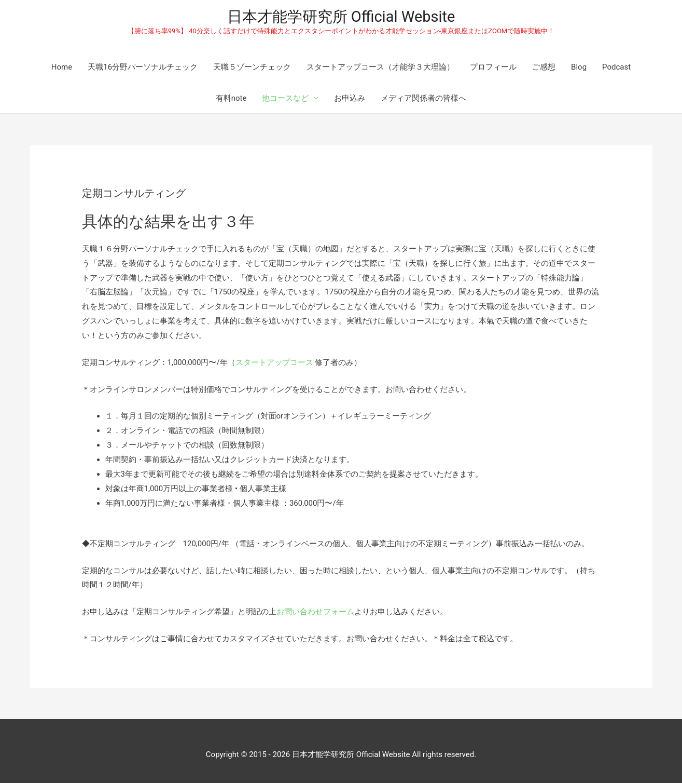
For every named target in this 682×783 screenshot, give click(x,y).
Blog (579, 67)
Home (61, 67)
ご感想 (543, 67)
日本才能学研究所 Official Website (341, 16)
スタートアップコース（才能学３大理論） (380, 67)
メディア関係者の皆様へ (423, 98)
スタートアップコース (274, 362)
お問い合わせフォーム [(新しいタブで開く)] (315, 611)
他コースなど (285, 98)
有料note (231, 98)
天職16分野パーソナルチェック (143, 67)
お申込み (349, 98)
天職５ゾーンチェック (252, 67)
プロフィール (493, 67)
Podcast (616, 67)
